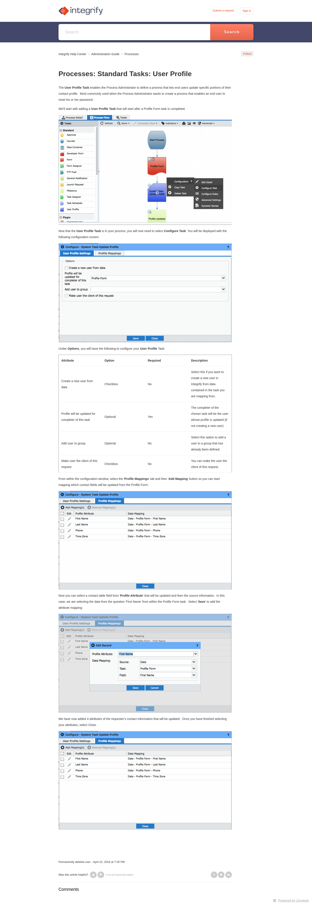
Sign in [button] (246, 10)
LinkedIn (228, 875)
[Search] (134, 32)
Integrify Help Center (72, 54)
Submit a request (223, 10)
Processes (132, 54)
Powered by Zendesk (293, 900)
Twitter (221, 875)
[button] (93, 875)
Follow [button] (247, 53)
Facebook (214, 875)
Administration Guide (105, 54)
